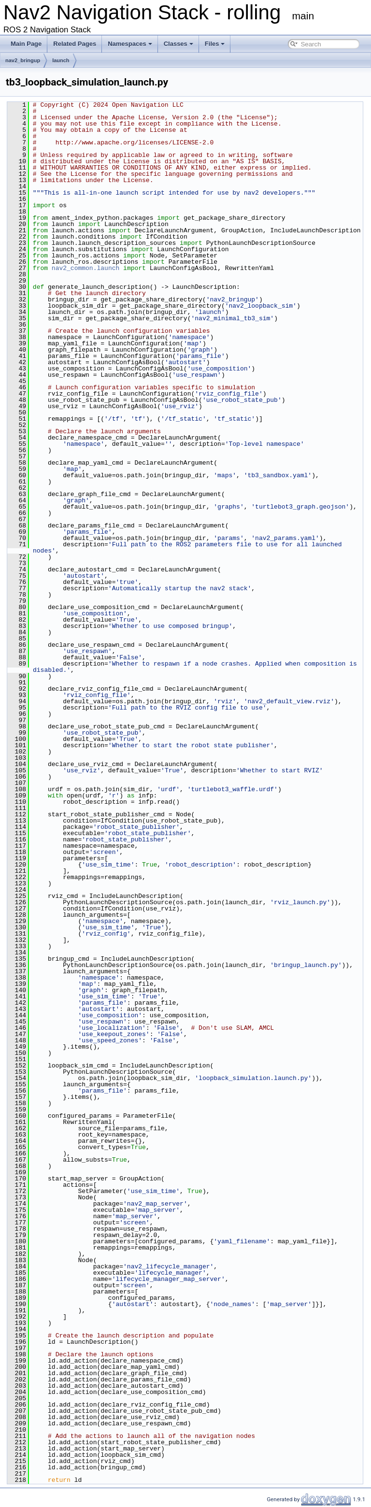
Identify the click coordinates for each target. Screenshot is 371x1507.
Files (215, 43)
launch (60, 60)
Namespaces (130, 43)
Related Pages (74, 43)
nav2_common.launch (85, 268)
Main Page (26, 43)
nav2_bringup (22, 60)
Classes (178, 43)
